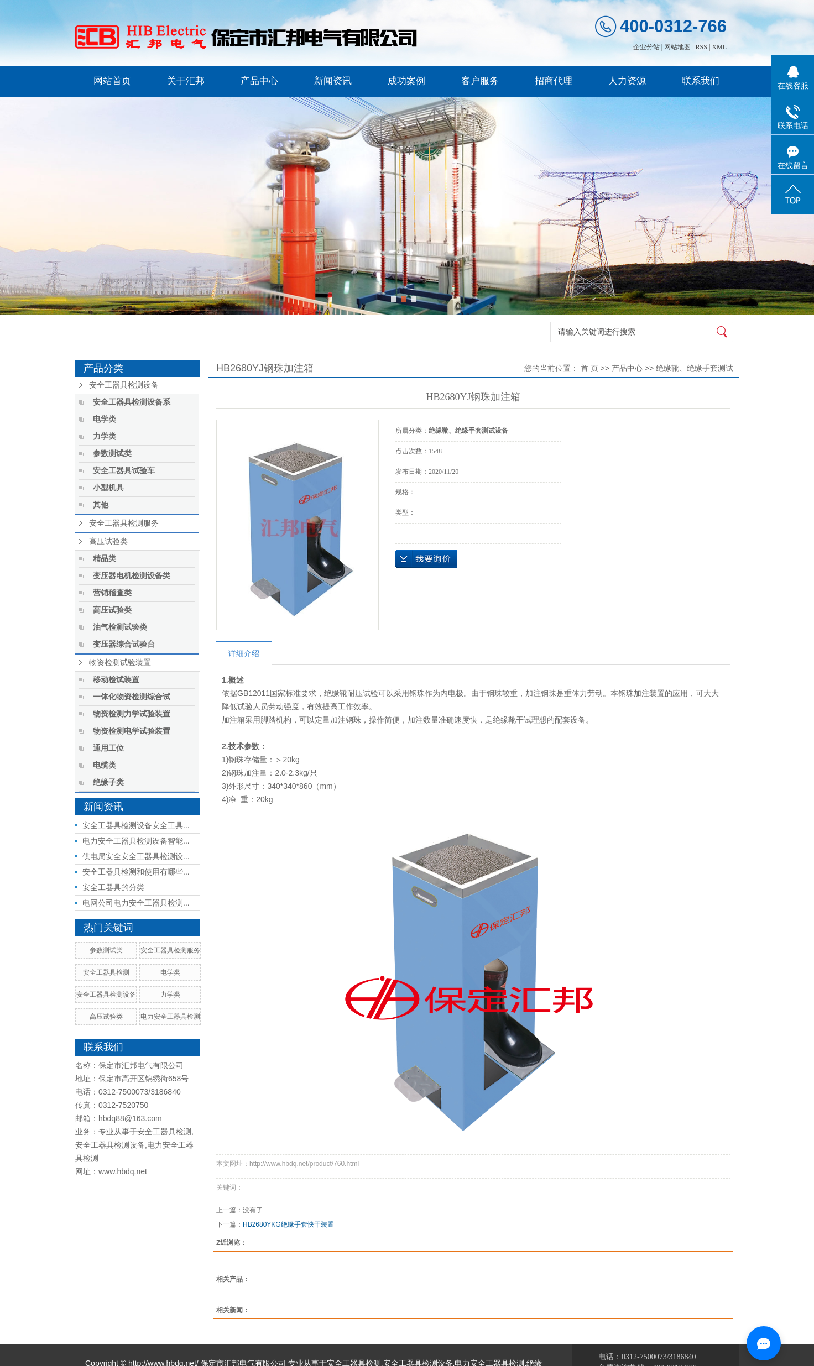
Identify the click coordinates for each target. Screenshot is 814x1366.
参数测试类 (112, 453)
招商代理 (553, 81)
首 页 (589, 368)
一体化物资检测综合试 (131, 697)
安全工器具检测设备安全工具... (136, 825)
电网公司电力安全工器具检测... (136, 902)
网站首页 (112, 81)
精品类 (104, 558)
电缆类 (104, 765)
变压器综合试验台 (124, 644)
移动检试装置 (116, 680)
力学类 (104, 436)
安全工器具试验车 (124, 471)
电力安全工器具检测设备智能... (136, 840)
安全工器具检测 (106, 972)
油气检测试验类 (120, 627)
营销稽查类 (112, 593)
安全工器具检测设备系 (131, 402)
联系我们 (700, 81)
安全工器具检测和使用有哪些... (136, 871)
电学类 (104, 419)
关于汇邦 (186, 81)
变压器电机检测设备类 (131, 576)
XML (719, 47)
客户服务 (480, 81)
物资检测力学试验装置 (131, 714)
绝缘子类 (108, 782)
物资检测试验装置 (120, 662)
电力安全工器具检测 (170, 1016)
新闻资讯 (333, 81)
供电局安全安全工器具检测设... (136, 856)
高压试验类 (108, 541)
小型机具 (108, 488)
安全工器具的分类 (113, 887)
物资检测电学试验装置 (131, 731)
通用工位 (108, 748)
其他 (100, 505)
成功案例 (406, 81)
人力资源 (627, 81)
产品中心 (259, 81)
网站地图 (677, 47)
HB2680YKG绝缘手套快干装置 (288, 1224)
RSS (701, 47)
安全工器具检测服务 (124, 523)
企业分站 (646, 47)
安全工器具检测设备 (124, 385)
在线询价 (426, 559)
